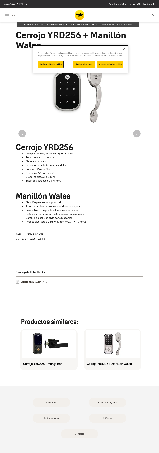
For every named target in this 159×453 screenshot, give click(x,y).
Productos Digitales (33, 25)
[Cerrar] (123, 49)
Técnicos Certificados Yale (142, 3)
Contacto (79, 434)
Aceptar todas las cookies (110, 64)
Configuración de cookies (51, 64)
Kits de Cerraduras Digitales (84, 25)
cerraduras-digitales (57, 25)
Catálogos (108, 418)
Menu (12, 15)
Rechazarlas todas (84, 64)
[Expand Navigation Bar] (10, 15)
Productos (51, 402)
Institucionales (51, 418)
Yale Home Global (118, 3)
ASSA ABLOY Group (15, 3)
